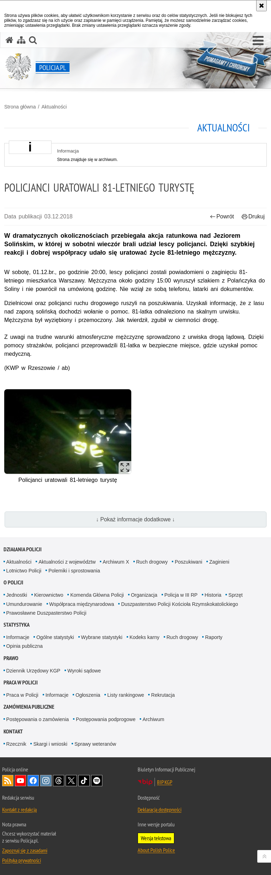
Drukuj (253, 216)
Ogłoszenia (88, 695)
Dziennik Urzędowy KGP (33, 671)
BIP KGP (164, 782)
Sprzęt (235, 595)
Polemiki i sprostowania (74, 570)
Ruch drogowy (152, 562)
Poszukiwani (188, 562)
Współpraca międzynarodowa (81, 604)
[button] (258, 40)
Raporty (213, 637)
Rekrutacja (163, 695)
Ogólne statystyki (55, 637)
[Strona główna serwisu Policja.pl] (9, 40)
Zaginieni (219, 562)
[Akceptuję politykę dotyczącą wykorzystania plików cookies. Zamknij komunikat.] (261, 5)
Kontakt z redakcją (19, 809)
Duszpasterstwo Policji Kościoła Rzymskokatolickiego (179, 604)
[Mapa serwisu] (21, 40)
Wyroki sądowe (84, 671)
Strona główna (20, 107)
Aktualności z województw (67, 562)
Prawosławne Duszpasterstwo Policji (46, 613)
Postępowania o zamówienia (37, 719)
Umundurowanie (24, 604)
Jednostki (16, 595)
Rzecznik (16, 744)
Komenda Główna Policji (97, 595)
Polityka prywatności (21, 860)
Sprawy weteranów (95, 744)
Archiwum (153, 719)
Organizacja (144, 595)
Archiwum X (116, 562)
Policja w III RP (181, 595)
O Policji (13, 582)
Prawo (11, 658)
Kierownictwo (48, 595)
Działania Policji (23, 549)
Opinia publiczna (24, 646)
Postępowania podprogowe (106, 719)
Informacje (17, 637)
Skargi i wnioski (50, 744)
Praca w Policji (21, 682)
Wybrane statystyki (101, 637)
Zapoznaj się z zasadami (24, 850)
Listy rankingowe (125, 695)
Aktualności (54, 107)
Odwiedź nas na (20, 780)
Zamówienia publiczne (29, 706)
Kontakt (13, 731)
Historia (213, 595)
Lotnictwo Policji (24, 570)
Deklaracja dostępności (159, 809)
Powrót (222, 216)
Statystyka (17, 624)
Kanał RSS (7, 780)
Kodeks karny (144, 637)
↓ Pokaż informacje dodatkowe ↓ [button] (135, 519)
